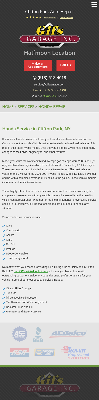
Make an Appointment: (38, 65)
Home (8, 106)
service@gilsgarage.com (49, 84)
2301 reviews (50, 18)
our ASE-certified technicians (31, 271)
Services (26, 106)
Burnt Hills (49, 96)
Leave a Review (66, 17)
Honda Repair (52, 106)
